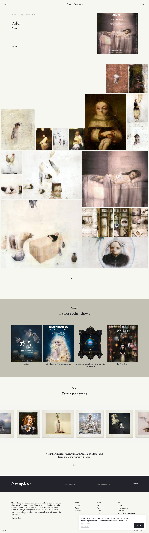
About (120, 505)
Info (119, 502)
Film (98, 513)
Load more (74, 279)
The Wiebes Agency (143, 530)
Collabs (78, 510)
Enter (74, 465)
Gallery (20, 15)
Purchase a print (74, 393)
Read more (85, 527)
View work (14, 46)
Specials (99, 505)
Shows (27, 15)
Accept (139, 525)
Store (143, 4)
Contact (121, 510)
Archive (99, 502)
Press (98, 508)
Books (99, 510)
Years (77, 508)
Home (13, 15)
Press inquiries (123, 508)
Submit (135, 484)
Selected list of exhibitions (127, 513)
